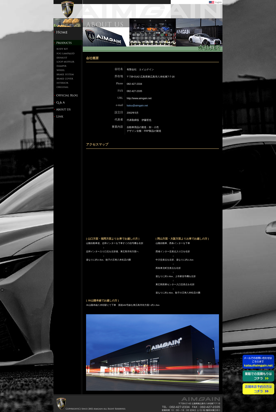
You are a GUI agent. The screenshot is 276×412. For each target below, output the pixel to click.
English (218, 2)
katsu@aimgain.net (137, 105)
